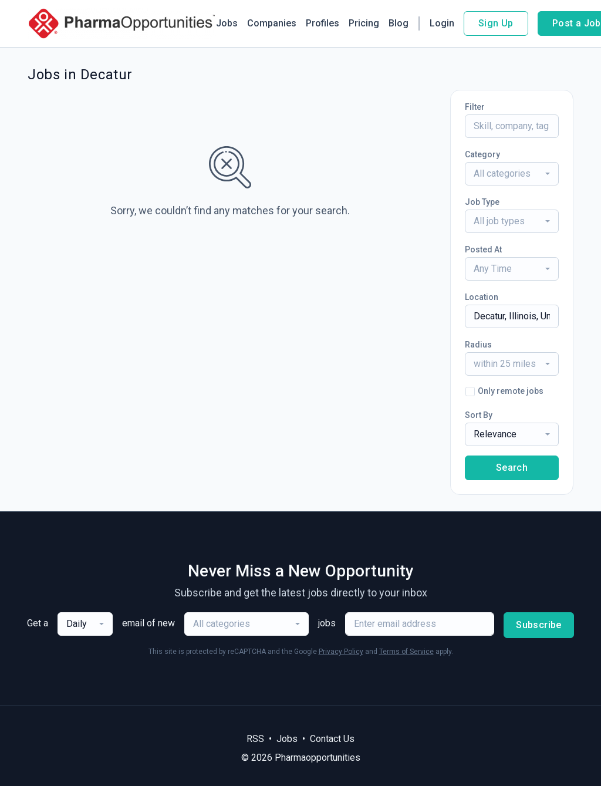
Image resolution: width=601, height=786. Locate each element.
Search (512, 467)
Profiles (322, 23)
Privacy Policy (341, 651)
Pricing (364, 23)
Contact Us (332, 738)
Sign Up (496, 23)
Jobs (227, 23)
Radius (478, 344)
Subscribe (539, 624)
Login (442, 23)
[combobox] (512, 173)
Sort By (478, 415)
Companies (271, 23)
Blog (398, 23)
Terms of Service (406, 651)
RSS (255, 738)
